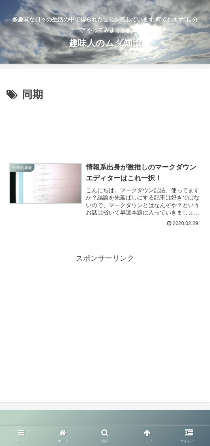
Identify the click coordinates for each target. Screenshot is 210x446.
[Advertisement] (105, 128)
